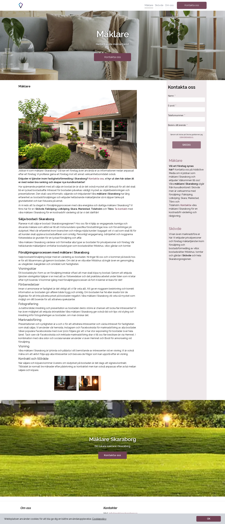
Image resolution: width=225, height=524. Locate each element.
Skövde (159, 5)
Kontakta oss (191, 5)
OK (208, 518)
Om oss (169, 5)
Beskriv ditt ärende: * (186, 127)
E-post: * (186, 108)
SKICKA (186, 144)
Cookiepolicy (99, 518)
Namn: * (186, 98)
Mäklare (149, 5)
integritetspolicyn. (187, 137)
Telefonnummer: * (186, 118)
